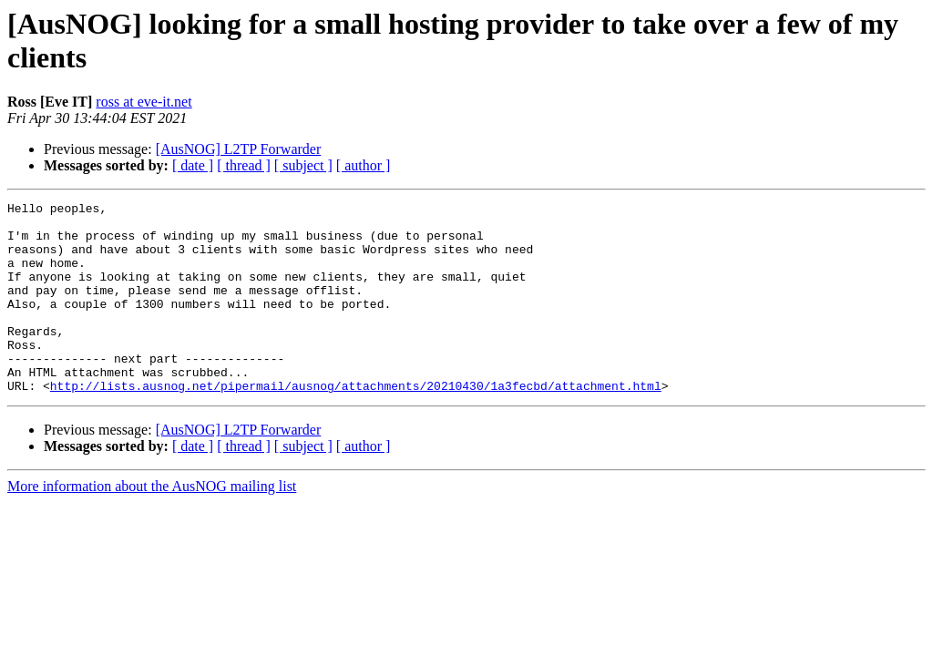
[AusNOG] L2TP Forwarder (239, 149)
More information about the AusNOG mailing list (151, 524)
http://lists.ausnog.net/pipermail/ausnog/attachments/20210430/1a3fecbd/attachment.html (355, 423)
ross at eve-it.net (143, 101)
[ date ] (192, 165)
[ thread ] (244, 165)
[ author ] (363, 165)
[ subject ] (303, 165)
